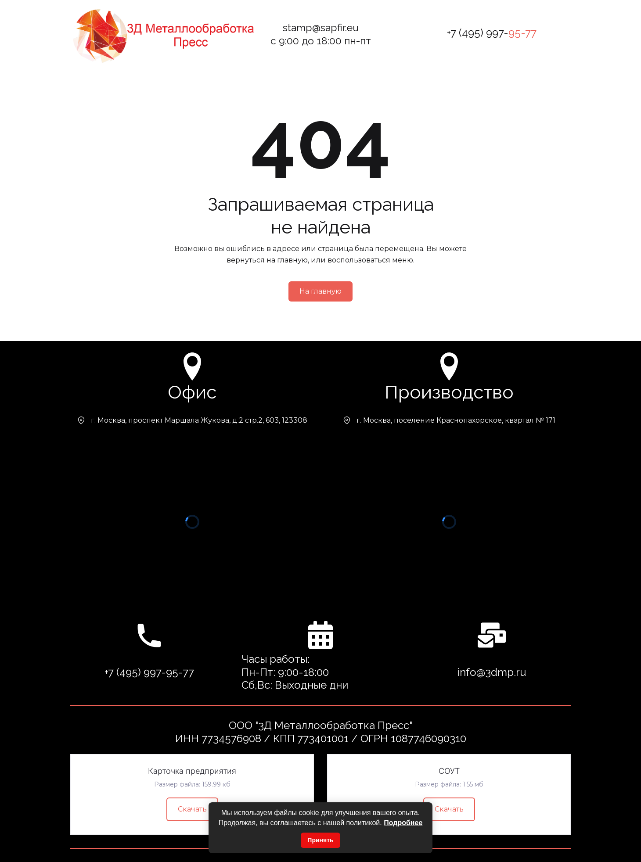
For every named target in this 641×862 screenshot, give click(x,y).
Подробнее (403, 822)
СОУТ (449, 771)
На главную (320, 291)
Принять (320, 840)
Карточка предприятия (192, 771)
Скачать (192, 809)
